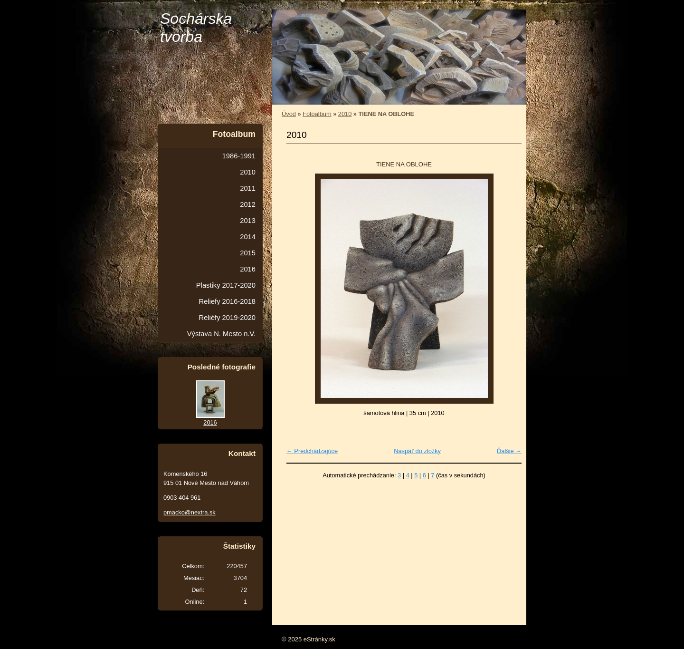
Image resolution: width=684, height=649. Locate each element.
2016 (248, 269)
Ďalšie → (509, 451)
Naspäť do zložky (417, 451)
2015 (248, 253)
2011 (248, 188)
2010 (345, 113)
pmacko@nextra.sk (189, 512)
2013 (248, 220)
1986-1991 (239, 156)
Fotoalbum (317, 113)
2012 (248, 204)
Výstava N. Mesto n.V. (221, 334)
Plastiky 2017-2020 (226, 285)
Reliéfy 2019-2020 (227, 317)
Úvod (289, 113)
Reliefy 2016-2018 (227, 301)
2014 (248, 237)
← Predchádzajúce (312, 451)
